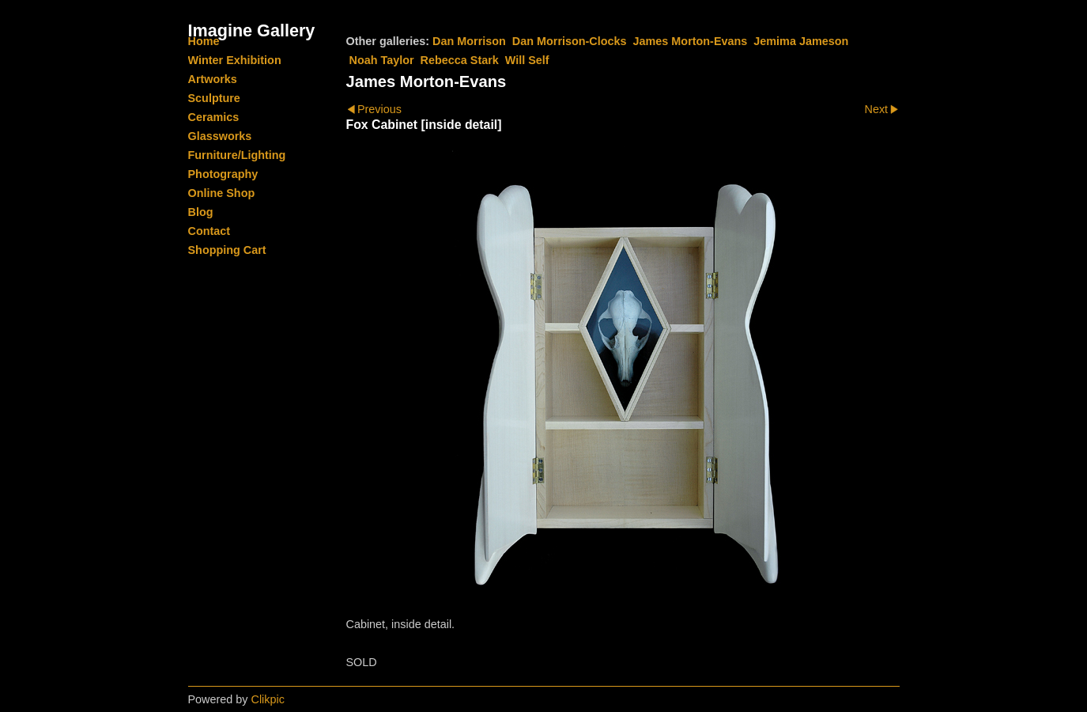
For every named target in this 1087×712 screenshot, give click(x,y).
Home (204, 41)
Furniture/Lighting (237, 155)
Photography (223, 174)
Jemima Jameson (800, 41)
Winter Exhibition (234, 60)
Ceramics (214, 117)
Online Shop (221, 193)
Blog (200, 212)
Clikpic (268, 699)
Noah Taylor (381, 60)
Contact (209, 231)
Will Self (527, 60)
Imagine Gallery (251, 30)
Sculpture (214, 98)
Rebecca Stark (460, 60)
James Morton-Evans (690, 41)
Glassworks (220, 136)
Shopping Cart (227, 250)
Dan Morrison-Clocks (569, 41)
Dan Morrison (469, 41)
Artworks (212, 79)
